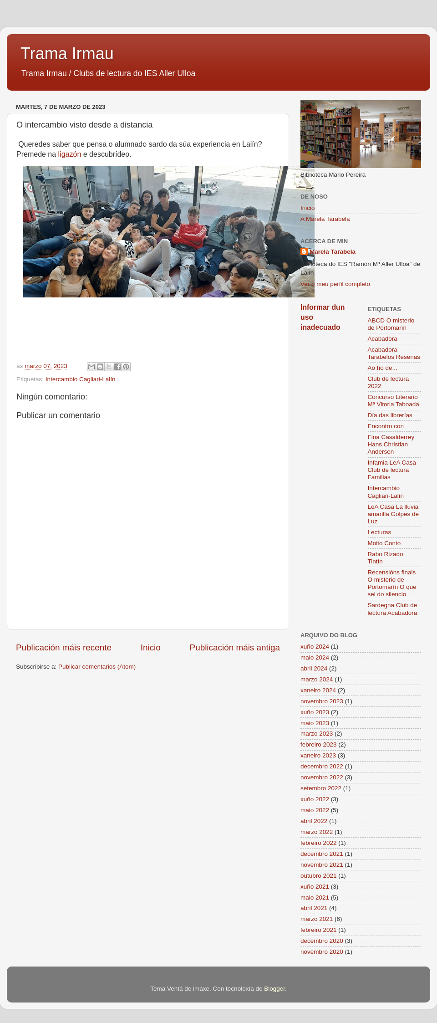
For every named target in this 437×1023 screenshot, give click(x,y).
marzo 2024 (316, 679)
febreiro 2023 (318, 744)
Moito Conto (384, 543)
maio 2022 (314, 810)
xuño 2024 (314, 646)
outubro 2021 (318, 875)
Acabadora (382, 338)
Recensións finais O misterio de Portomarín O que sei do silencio (392, 583)
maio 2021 (314, 897)
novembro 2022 (321, 777)
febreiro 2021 (318, 929)
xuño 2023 (314, 712)
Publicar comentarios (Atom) (97, 666)
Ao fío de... (382, 367)
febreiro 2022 (318, 842)
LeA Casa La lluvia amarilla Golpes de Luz (393, 514)
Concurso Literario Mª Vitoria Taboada (393, 401)
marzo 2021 (316, 919)
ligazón (69, 154)
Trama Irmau (67, 53)
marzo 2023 (316, 733)
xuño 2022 (314, 799)
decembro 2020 (321, 940)
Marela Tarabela (333, 251)
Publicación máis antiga (235, 647)
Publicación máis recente (64, 647)
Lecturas (379, 532)
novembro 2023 (321, 701)
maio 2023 (314, 723)
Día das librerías (390, 415)
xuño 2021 (314, 886)
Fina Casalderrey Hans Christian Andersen (391, 444)
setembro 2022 (320, 788)
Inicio (151, 647)
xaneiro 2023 (318, 755)
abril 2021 (313, 908)
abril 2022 (313, 821)
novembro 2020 (321, 951)
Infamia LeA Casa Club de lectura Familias (392, 470)
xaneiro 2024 (318, 690)
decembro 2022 (321, 766)
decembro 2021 (321, 853)
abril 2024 (313, 668)
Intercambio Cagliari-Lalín (81, 379)
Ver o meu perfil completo (335, 284)
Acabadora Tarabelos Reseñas (394, 353)
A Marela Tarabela (325, 218)
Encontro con (386, 426)
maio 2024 (314, 657)
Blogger (274, 988)
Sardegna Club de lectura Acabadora (392, 609)
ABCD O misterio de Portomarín (391, 324)
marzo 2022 (316, 832)
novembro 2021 (321, 864)
